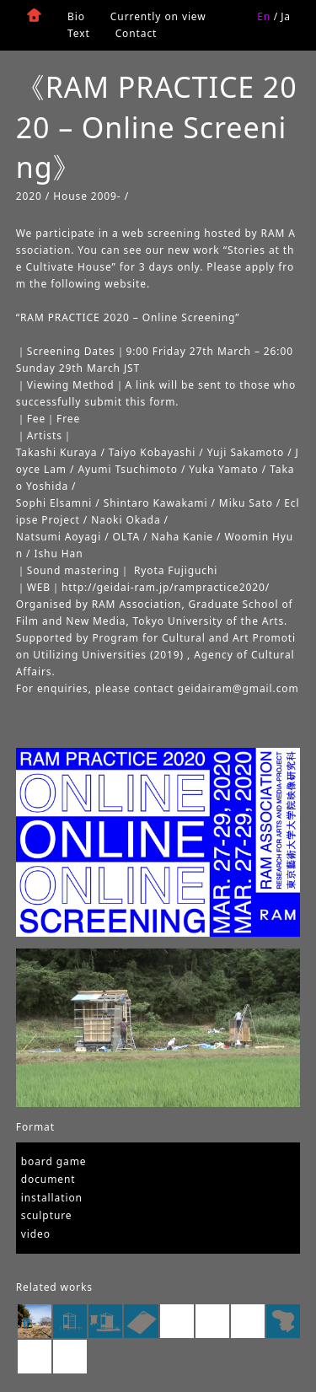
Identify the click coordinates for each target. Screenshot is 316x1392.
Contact (136, 33)
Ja (286, 16)
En (263, 16)
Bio (76, 16)
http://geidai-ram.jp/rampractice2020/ (166, 587)
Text (78, 33)
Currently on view (158, 16)
